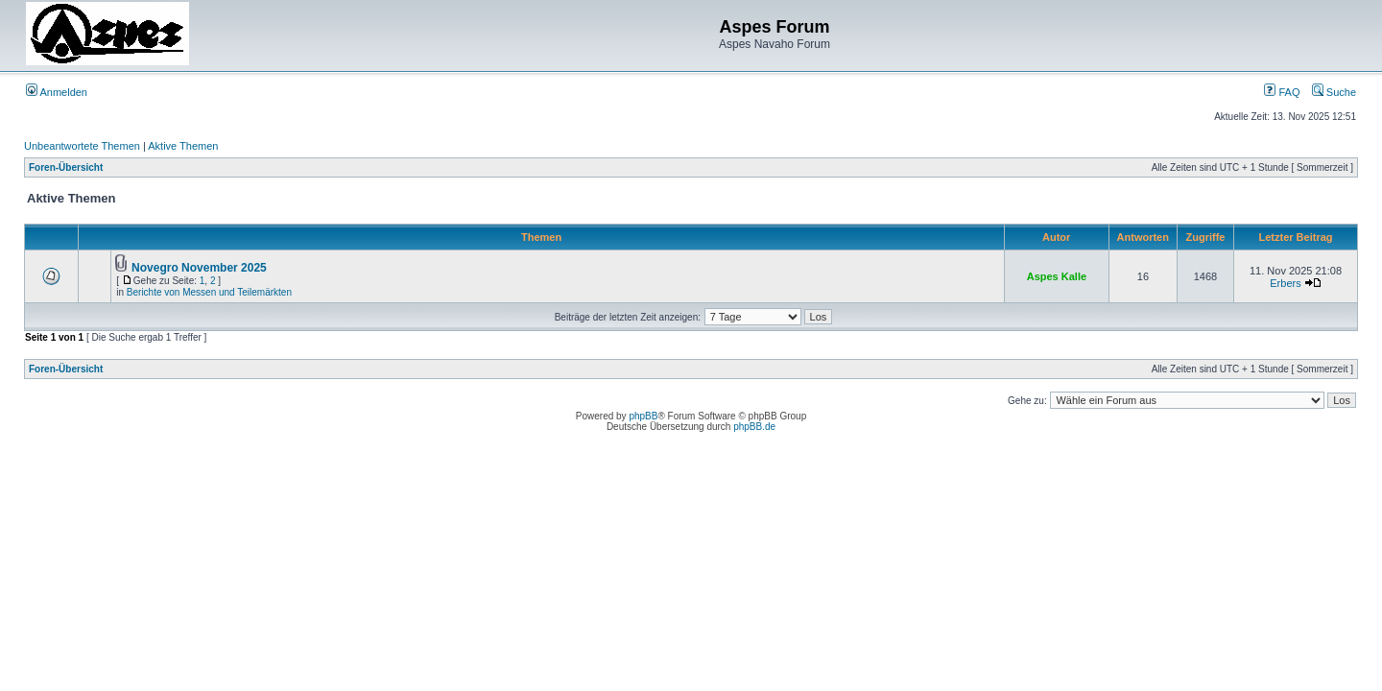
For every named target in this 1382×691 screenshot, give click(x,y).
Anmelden (56, 92)
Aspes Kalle (1056, 276)
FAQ (1281, 92)
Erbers (1285, 283)
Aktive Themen (183, 146)
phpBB (643, 416)
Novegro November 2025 (199, 267)
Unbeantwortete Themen (82, 146)
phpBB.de (754, 426)
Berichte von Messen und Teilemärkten (209, 292)
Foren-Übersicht (66, 167)
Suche (1334, 92)
